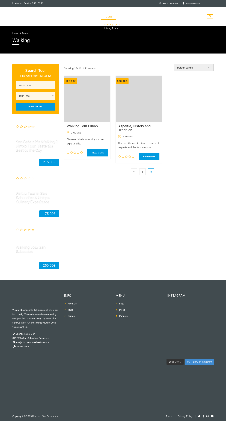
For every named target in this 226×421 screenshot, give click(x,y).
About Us (147, 16)
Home (15, 33)
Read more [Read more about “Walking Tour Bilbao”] (98, 153)
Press (164, 16)
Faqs (121, 303)
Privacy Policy (185, 416)
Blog (178, 16)
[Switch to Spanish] (209, 4)
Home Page (113, 16)
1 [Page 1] (142, 171)
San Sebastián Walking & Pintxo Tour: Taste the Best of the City (37, 145)
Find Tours (35, 106)
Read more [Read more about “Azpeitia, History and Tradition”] (149, 156)
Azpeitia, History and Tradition (134, 128)
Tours (131, 16)
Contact (193, 16)
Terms (169, 416)
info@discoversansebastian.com (32, 342)
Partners (123, 316)
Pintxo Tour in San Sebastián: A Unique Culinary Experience (33, 197)
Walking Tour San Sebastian (31, 249)
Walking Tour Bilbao (82, 126)
